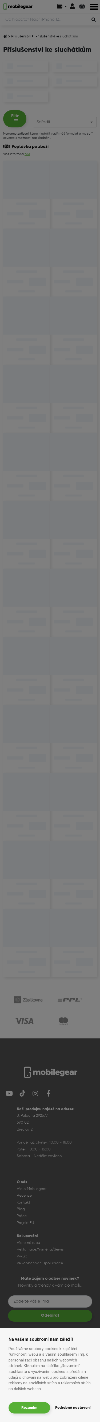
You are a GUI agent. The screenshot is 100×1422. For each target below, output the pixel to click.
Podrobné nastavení (73, 1408)
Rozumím (29, 1408)
